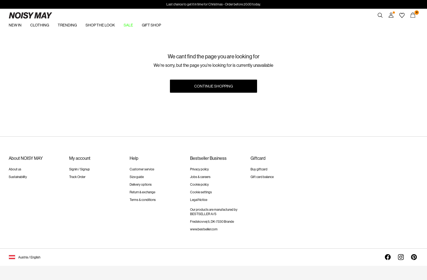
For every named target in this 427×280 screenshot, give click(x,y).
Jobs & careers (200, 177)
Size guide (137, 177)
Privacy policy (199, 169)
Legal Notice (198, 200)
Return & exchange (142, 192)
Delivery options (141, 184)
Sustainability (18, 177)
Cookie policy (199, 184)
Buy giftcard (259, 169)
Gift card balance (262, 177)
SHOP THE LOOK (100, 25)
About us (15, 169)
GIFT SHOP (151, 25)
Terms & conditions (143, 200)
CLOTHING (39, 25)
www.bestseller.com (204, 229)
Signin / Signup (79, 169)
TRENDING (67, 25)
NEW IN (15, 25)
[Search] (380, 15)
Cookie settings (201, 192)
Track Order (77, 177)
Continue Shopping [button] (213, 86)
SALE (128, 25)
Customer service (142, 169)
